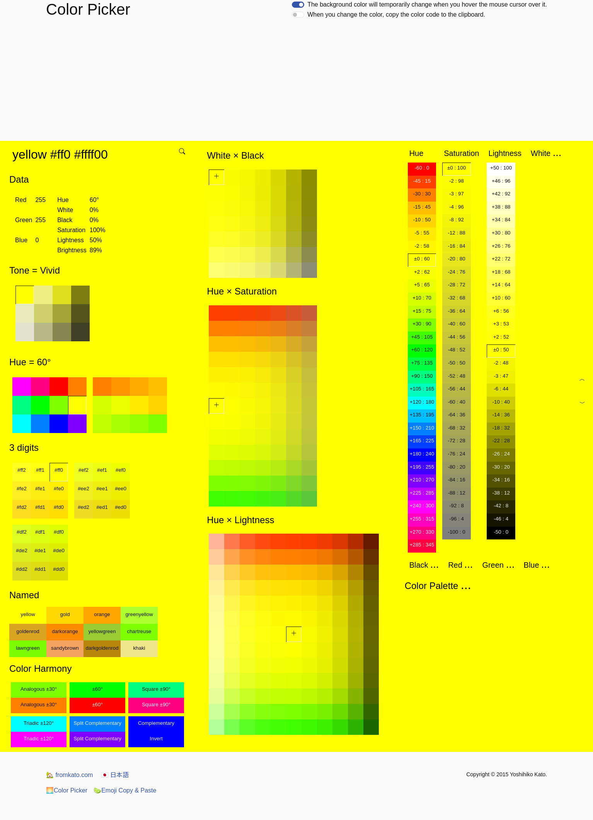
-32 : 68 (456, 298)
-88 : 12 (456, 493)
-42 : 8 (501, 505)
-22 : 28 (501, 440)
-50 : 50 (456, 363)
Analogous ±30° (38, 689)
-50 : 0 (501, 532)
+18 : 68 (501, 272)
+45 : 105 (422, 337)
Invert (156, 738)
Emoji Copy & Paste (125, 790)
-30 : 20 (501, 467)
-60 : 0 (422, 168)
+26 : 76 (501, 246)
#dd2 (21, 569)
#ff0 (59, 470)
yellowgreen (102, 631)
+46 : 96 (501, 181)
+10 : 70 (421, 298)
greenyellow (139, 614)
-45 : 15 (422, 181)
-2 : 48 (501, 363)
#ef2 (83, 470)
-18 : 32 (501, 428)
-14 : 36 (501, 415)
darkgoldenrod (101, 648)
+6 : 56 (501, 311)
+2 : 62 (422, 272)
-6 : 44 (501, 389)
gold (65, 614)
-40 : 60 (456, 324)
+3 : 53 (501, 324)
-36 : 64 (456, 311)
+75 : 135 (422, 363)
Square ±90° (156, 689)
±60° (97, 689)
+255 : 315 (422, 519)
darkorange (65, 631)
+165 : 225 (422, 440)
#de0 (59, 550)
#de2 (21, 550)
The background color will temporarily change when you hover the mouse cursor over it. (427, 4)
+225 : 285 (422, 493)
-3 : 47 (501, 376)
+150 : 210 (422, 428)
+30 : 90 (421, 324)
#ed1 (102, 507)
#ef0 (121, 470)
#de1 (40, 550)
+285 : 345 (422, 545)
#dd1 (40, 569)
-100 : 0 (456, 532)
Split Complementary (97, 723)
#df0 (59, 532)
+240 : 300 (422, 505)
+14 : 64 (501, 285)
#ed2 (83, 507)
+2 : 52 (501, 337)
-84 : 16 (456, 480)
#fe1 (40, 488)
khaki (139, 648)
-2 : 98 (456, 181)
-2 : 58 (422, 246)
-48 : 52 (456, 350)
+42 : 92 (501, 194)
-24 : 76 (456, 272)
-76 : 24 (456, 454)
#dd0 (59, 569)
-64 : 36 (456, 415)
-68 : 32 (456, 428)
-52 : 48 (456, 376)
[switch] (298, 5)
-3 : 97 (456, 194)
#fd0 (59, 507)
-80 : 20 (456, 467)
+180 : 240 (422, 454)
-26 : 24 (501, 454)
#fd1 (40, 507)
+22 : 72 (501, 259)
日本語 (115, 775)
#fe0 (59, 488)
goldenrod (27, 631)
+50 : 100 (501, 168)
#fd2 (22, 507)
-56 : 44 (456, 389)
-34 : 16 (501, 480)
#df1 (40, 532)
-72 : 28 (456, 440)
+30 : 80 (501, 233)
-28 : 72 (456, 285)
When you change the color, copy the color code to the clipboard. (396, 14)
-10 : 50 (422, 220)
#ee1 (102, 488)
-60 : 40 (456, 402)
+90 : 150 (422, 376)
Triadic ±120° (39, 723)
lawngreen (28, 648)
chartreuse (139, 631)
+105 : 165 (422, 389)
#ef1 (102, 470)
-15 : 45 (422, 207)
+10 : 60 (501, 298)
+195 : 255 (422, 467)
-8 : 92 (456, 220)
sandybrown (65, 648)
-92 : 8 (456, 505)
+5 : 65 (422, 285)
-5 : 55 (422, 233)
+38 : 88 (501, 207)
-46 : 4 (501, 519)
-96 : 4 (456, 519)
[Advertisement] (296, 83)
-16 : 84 (456, 246)
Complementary (156, 723)
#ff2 (21, 470)
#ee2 (83, 488)
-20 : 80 (456, 259)
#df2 (22, 532)
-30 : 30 (422, 194)
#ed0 (120, 507)
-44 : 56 (456, 337)
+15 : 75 (421, 311)
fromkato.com (69, 775)
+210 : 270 (422, 480)
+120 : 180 (422, 402)
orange (102, 614)
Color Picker (66, 790)
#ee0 (120, 488)
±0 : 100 (456, 168)
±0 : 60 (422, 259)
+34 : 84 (501, 220)
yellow (27, 614)
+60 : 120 (422, 350)
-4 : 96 (456, 207)
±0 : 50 (501, 350)
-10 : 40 (501, 402)
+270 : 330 (422, 532)
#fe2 (22, 488)
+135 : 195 (422, 415)
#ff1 (40, 470)
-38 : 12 (501, 493)
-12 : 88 (456, 233)
